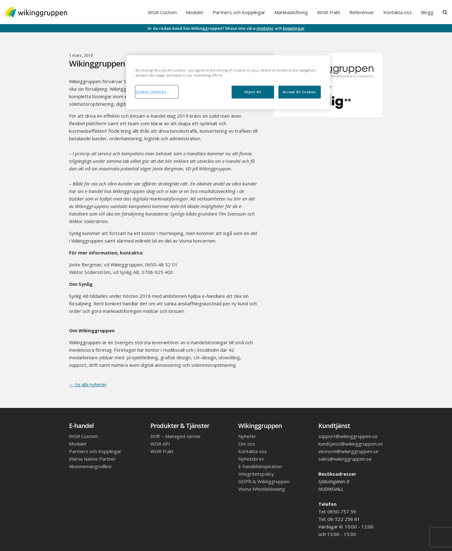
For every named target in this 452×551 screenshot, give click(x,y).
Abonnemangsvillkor (90, 466)
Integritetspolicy (256, 474)
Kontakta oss (397, 12)
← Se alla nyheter (88, 384)
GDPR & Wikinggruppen (263, 481)
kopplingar (294, 28)
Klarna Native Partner (92, 459)
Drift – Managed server (175, 436)
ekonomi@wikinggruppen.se (348, 451)
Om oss (246, 444)
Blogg (427, 12)
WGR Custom (162, 12)
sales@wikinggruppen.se (345, 459)
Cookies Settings (151, 91)
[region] (228, 82)
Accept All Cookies (299, 92)
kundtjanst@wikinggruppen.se (350, 444)
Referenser (361, 12)
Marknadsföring (291, 12)
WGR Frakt (328, 12)
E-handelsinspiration (260, 466)
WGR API (160, 444)
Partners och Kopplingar (239, 12)
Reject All (253, 92)
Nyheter (247, 436)
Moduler (195, 12)
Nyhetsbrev (251, 459)
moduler (265, 28)
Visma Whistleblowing (261, 489)
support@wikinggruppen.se (348, 436)
